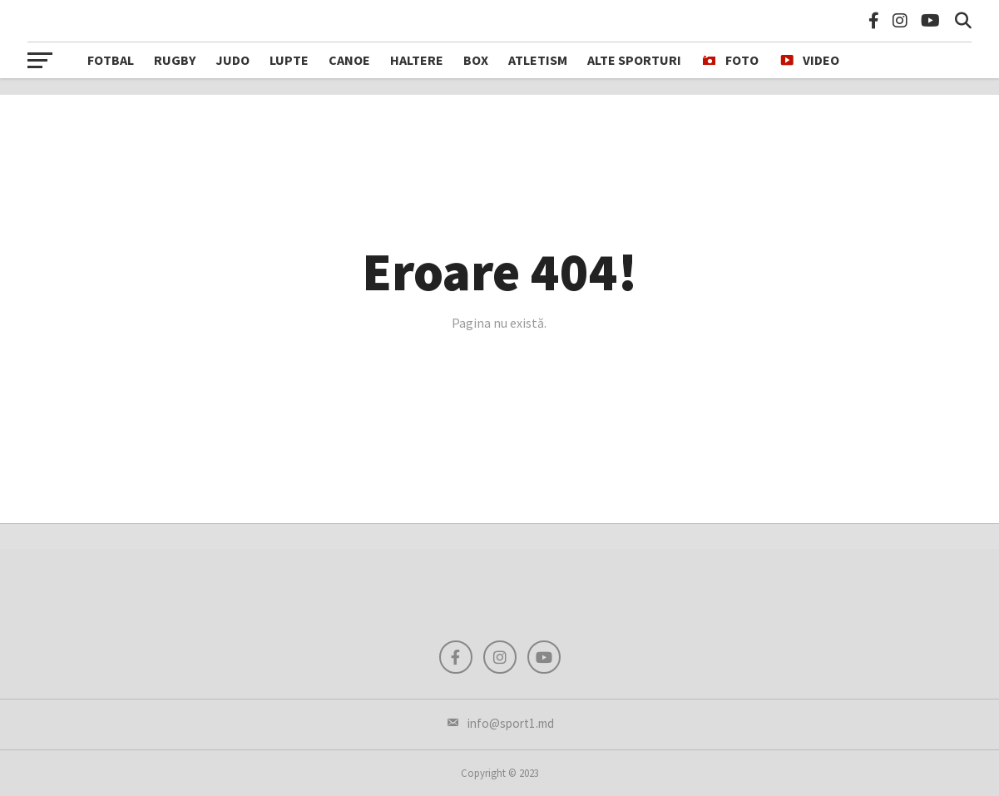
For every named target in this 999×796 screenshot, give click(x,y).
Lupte (289, 60)
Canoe (349, 60)
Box (475, 60)
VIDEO (809, 61)
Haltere (416, 60)
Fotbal (110, 60)
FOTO (730, 61)
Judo (232, 60)
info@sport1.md (500, 723)
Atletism (537, 60)
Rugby (174, 60)
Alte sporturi (634, 60)
